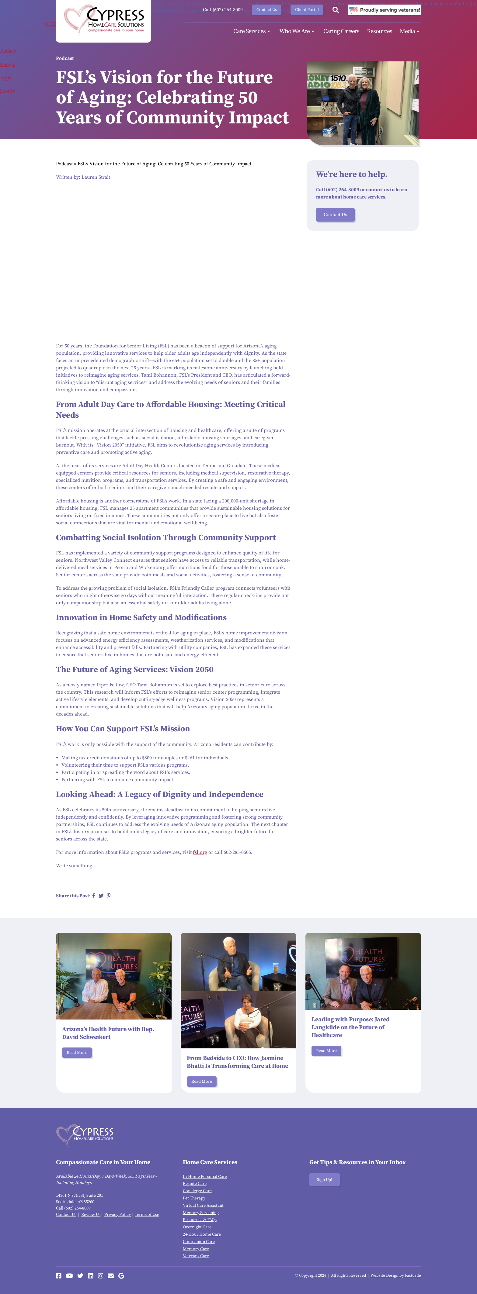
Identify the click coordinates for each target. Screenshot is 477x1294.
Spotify (7, 91)
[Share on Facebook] (94, 895)
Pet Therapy (194, 1198)
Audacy (8, 51)
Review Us (90, 1214)
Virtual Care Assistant (203, 1205)
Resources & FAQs (200, 1220)
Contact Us (266, 9)
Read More (77, 1052)
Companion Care (199, 1241)
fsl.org (200, 852)
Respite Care (195, 1183)
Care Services (252, 31)
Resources (379, 31)
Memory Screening (201, 1213)
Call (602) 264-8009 (223, 10)
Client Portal (307, 9)
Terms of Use (147, 1214)
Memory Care (196, 1249)
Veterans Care (196, 1256)
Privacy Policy (117, 1214)
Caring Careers (341, 31)
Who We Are (297, 31)
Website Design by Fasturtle (396, 1275)
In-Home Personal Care (205, 1176)
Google (7, 64)
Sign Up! (324, 1179)
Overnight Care (197, 1227)
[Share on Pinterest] (108, 895)
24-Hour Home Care (202, 1234)
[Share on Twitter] (101, 895)
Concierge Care (197, 1191)
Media (410, 31)
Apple (6, 78)
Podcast (64, 164)
